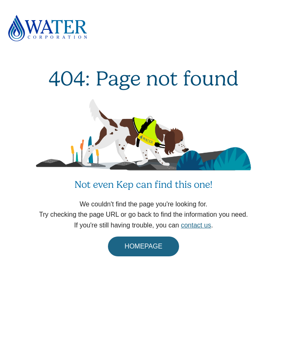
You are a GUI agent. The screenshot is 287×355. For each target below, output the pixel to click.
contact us (196, 225)
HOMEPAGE (143, 246)
